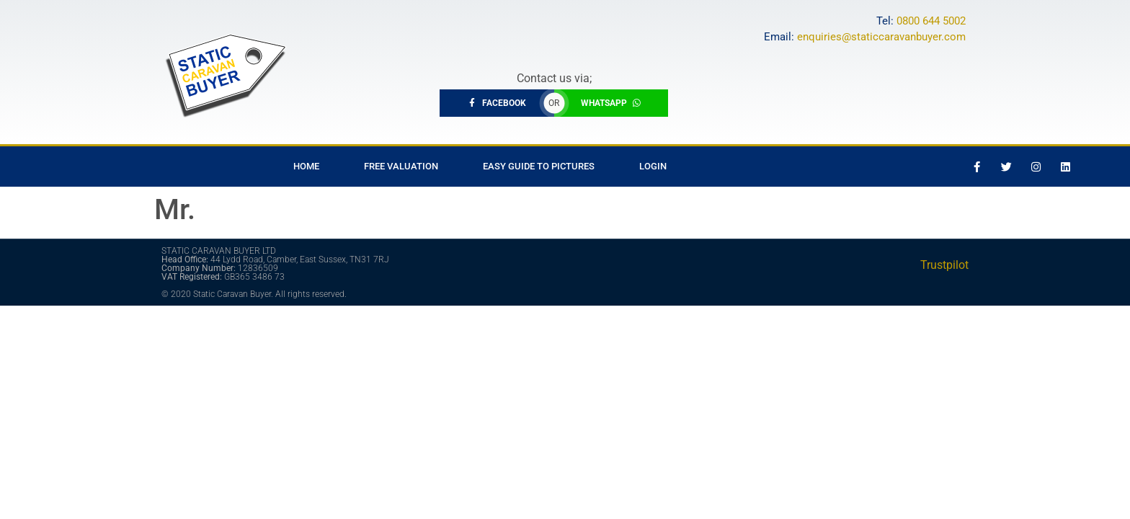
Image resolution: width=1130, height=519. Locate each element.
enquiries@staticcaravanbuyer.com (881, 36)
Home (306, 166)
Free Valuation (401, 166)
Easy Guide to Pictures (539, 166)
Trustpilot (944, 265)
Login (653, 166)
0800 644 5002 (931, 20)
